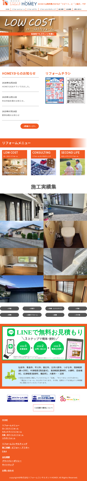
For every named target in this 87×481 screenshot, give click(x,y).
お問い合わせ (77, 12)
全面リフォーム (33, 315)
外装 (10, 308)
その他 (78, 315)
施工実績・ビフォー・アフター (15, 447)
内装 (78, 308)
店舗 (55, 315)
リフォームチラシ (32, 12)
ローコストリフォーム (10, 428)
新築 (10, 315)
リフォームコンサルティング (48, 12)
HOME (7, 12)
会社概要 (68, 12)
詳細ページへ (30, 126)
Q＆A (4, 451)
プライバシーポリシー (12, 460)
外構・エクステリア (55, 308)
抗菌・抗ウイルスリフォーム (12, 435)
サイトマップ (8, 464)
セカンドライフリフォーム (12, 432)
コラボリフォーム (8, 438)
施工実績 (61, 12)
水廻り (33, 308)
